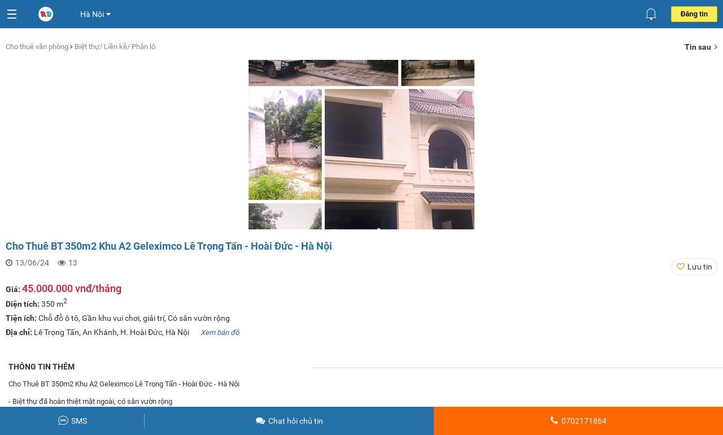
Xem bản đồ (220, 332)
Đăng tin (694, 14)
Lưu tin (699, 266)
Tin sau (701, 46)
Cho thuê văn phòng (38, 46)
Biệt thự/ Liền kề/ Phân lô (115, 46)
